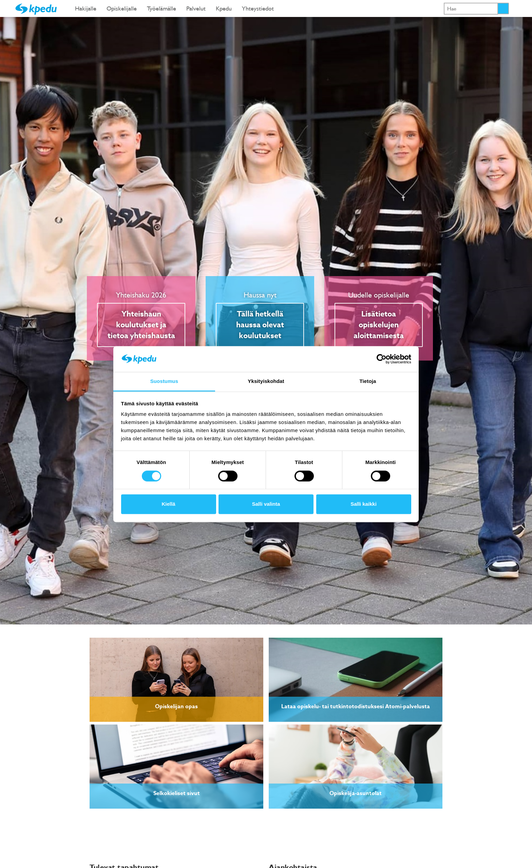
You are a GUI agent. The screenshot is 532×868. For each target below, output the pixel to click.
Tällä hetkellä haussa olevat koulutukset (260, 325)
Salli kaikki (363, 504)
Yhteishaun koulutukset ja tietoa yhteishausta (141, 325)
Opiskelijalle (122, 8)
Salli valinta (266, 504)
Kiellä (168, 504)
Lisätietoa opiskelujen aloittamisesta (379, 325)
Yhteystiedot (258, 8)
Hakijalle (85, 8)
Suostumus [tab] (164, 381)
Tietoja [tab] (368, 381)
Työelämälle (161, 8)
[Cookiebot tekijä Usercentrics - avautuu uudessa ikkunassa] (381, 359)
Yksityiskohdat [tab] (266, 381)
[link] (176, 680)
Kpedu (224, 8)
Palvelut (196, 8)
